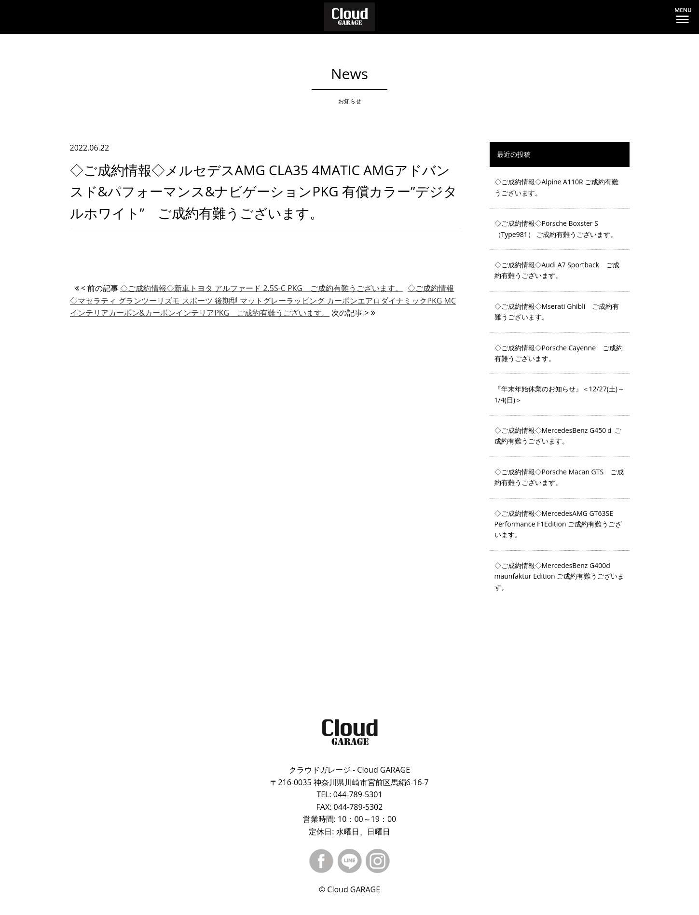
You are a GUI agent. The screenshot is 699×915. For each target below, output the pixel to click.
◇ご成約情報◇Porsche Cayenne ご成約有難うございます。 (558, 353)
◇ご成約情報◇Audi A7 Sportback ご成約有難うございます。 (556, 270)
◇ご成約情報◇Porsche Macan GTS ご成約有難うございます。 (559, 477)
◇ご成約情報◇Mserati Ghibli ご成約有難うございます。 (556, 311)
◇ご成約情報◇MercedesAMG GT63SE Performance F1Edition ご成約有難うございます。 (558, 524)
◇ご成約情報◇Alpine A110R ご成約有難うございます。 (556, 187)
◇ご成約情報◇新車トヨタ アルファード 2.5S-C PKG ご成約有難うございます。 (261, 288)
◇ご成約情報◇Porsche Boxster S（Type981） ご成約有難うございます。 (555, 228)
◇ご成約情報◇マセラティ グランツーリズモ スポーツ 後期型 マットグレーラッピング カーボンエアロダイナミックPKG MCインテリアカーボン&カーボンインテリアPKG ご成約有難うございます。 (263, 300)
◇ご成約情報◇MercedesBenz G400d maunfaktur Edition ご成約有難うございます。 (559, 576)
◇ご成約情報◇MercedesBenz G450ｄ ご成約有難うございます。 (557, 435)
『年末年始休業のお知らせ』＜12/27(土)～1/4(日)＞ (559, 394)
